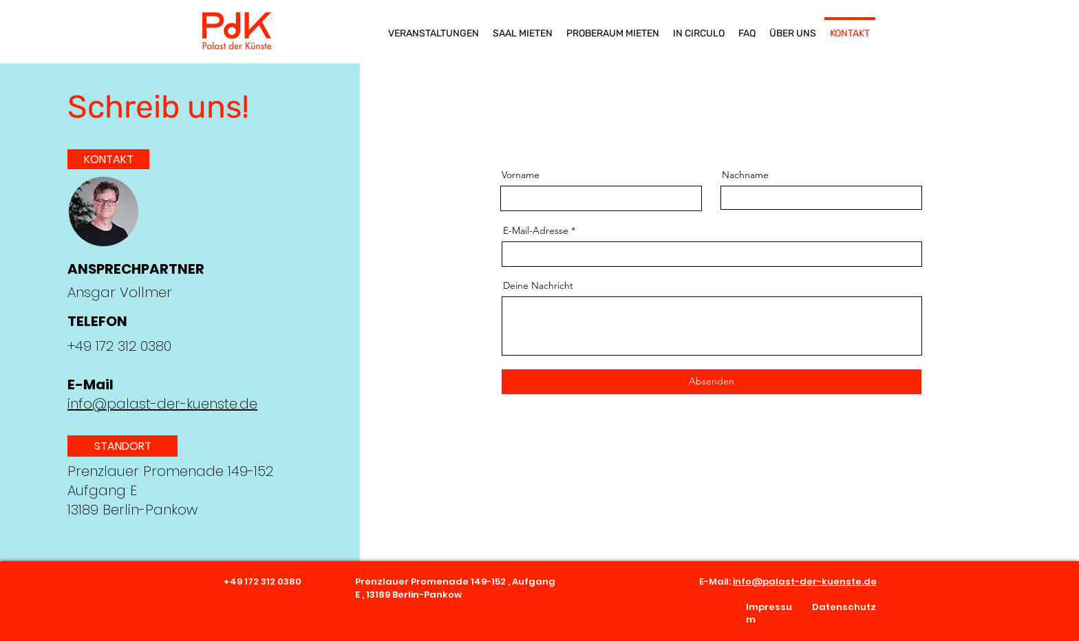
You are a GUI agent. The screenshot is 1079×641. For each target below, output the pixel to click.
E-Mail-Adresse (535, 230)
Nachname (745, 175)
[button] (122, 446)
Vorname (521, 175)
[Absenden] (711, 381)
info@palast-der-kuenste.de (162, 403)
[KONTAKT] (108, 159)
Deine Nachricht (538, 285)
